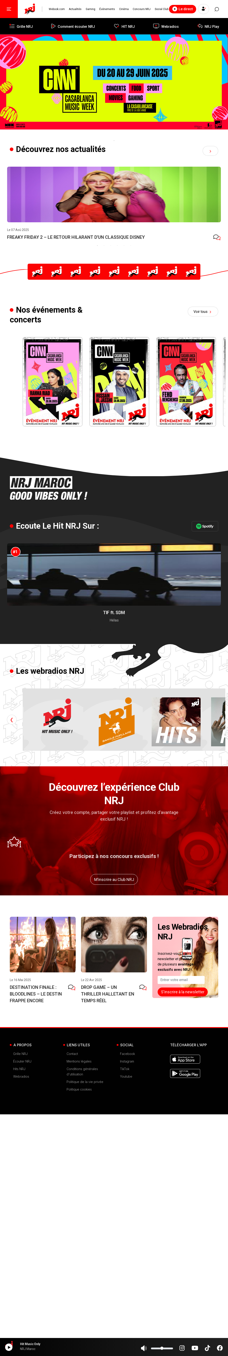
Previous (12, 940)
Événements (107, 9)
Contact (72, 1295)
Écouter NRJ (22, 1303)
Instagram (127, 1303)
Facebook (127, 1295)
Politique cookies (79, 1331)
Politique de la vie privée (85, 1323)
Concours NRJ (142, 9)
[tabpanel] (114, 85)
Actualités (75, 9)
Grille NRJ (20, 1295)
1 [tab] (114, 140)
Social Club (161, 9)
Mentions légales (79, 1303)
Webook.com (57, 9)
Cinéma (124, 9)
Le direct (182, 8)
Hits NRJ (19, 1310)
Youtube (126, 1318)
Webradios (21, 1318)
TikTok (124, 1310)
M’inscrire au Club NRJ (114, 1121)
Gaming (90, 9)
